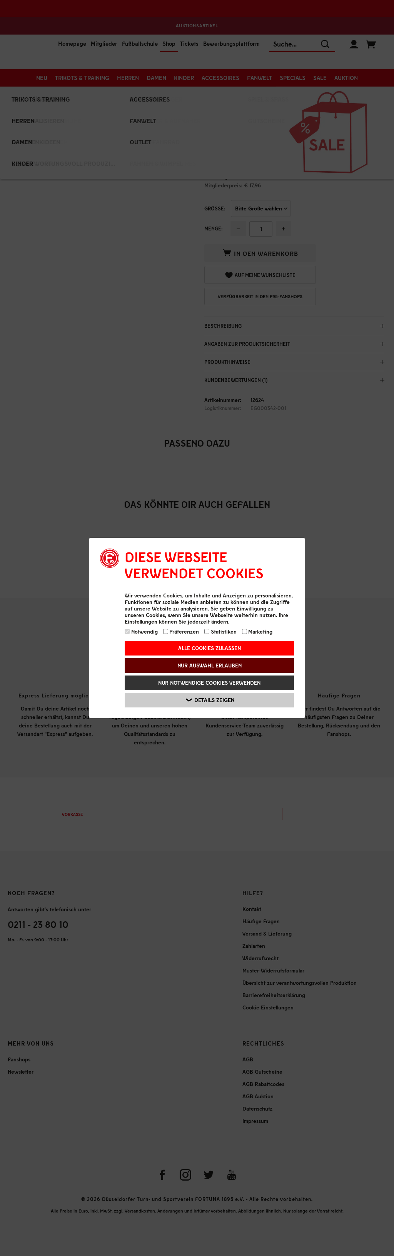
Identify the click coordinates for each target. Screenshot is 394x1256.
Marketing (257, 631)
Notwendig (141, 631)
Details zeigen (210, 700)
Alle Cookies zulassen (209, 648)
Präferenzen (181, 631)
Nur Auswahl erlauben (209, 665)
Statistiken (220, 631)
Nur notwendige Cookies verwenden (209, 682)
